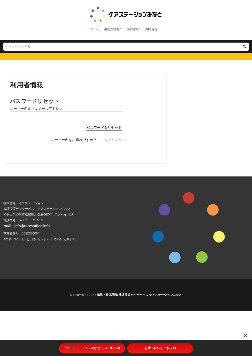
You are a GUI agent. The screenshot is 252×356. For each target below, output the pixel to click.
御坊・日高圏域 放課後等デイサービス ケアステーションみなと (139, 294)
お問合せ (151, 29)
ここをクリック (109, 140)
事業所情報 (112, 29)
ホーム (95, 29)
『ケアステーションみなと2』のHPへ (91, 348)
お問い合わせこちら (160, 348)
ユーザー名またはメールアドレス (36, 109)
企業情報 (132, 29)
